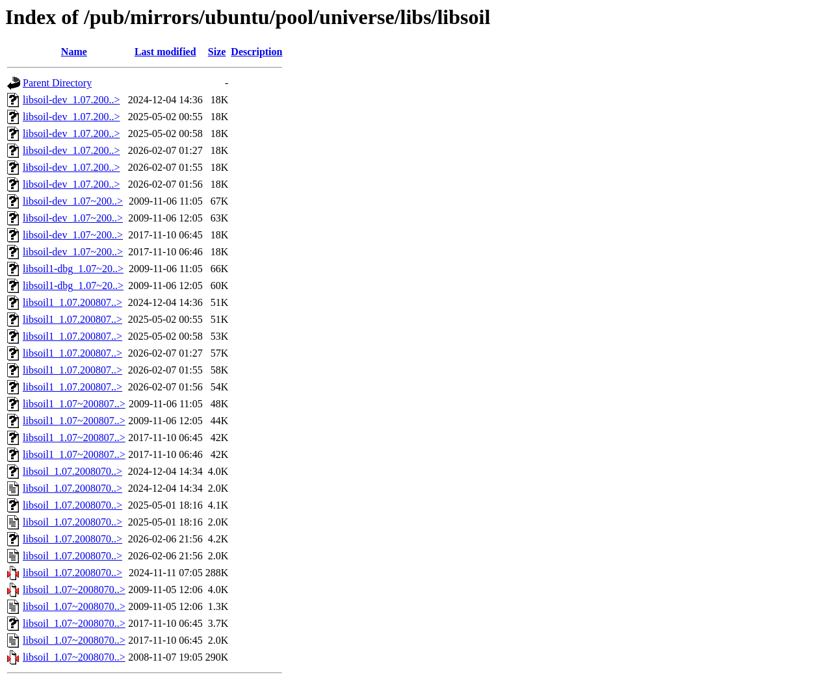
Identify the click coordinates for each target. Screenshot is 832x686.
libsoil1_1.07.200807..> (72, 302)
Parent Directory (57, 82)
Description (256, 51)
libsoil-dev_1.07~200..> (73, 201)
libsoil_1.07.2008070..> (72, 471)
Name (74, 51)
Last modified (165, 51)
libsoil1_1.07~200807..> (74, 403)
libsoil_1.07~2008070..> (74, 589)
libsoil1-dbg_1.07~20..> (73, 268)
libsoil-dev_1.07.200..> (71, 99)
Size (217, 51)
